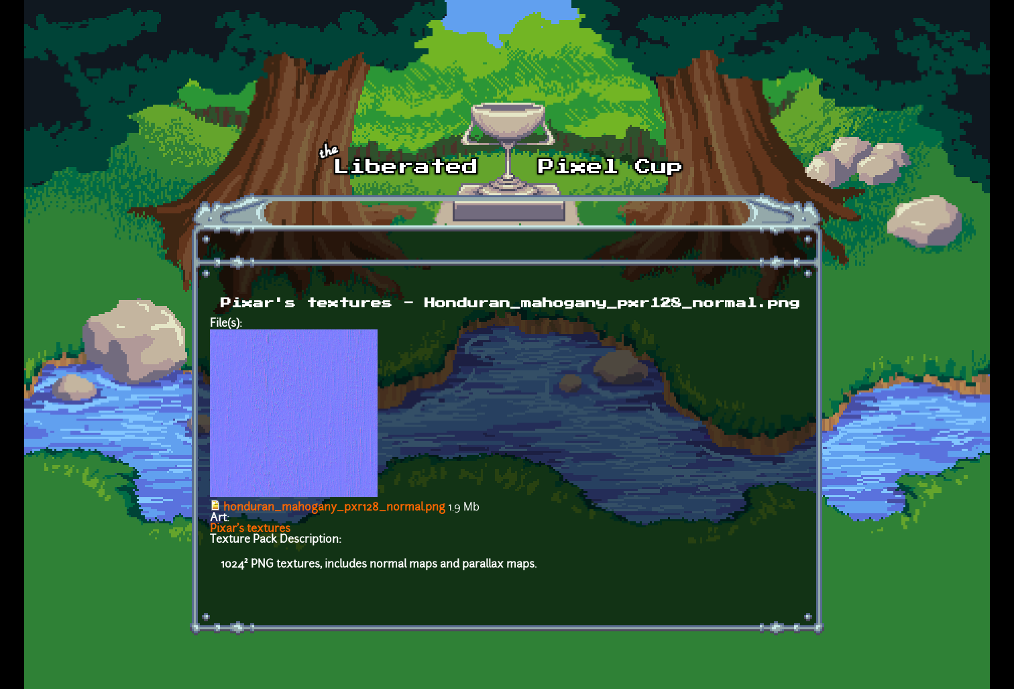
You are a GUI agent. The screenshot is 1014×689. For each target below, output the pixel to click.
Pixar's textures (250, 529)
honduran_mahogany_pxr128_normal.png (334, 507)
